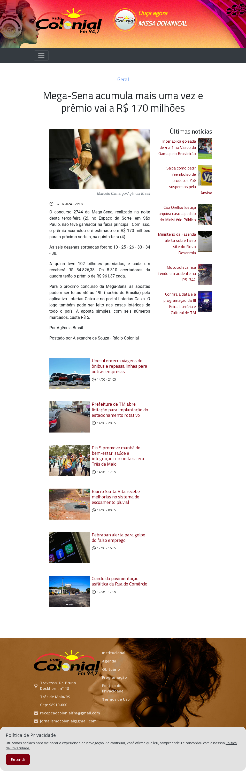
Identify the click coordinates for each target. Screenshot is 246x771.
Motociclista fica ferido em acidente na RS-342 (177, 273)
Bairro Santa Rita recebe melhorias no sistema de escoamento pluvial (116, 508)
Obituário (111, 691)
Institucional (113, 675)
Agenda (109, 683)
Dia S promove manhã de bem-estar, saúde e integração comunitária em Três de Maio (118, 463)
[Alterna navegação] (41, 55)
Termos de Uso (116, 721)
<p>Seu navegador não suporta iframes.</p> (167, 34)
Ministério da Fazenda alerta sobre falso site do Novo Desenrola (177, 243)
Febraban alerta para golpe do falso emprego (118, 552)
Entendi (18, 759)
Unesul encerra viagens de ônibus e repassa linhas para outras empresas (119, 366)
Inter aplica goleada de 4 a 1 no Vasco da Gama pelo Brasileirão (177, 147)
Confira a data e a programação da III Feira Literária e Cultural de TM (180, 303)
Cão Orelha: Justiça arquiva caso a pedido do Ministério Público (177, 213)
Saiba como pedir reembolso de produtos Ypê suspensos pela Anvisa (189, 180)
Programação (114, 699)
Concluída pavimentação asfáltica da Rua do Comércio (119, 599)
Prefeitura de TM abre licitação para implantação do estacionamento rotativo (120, 413)
